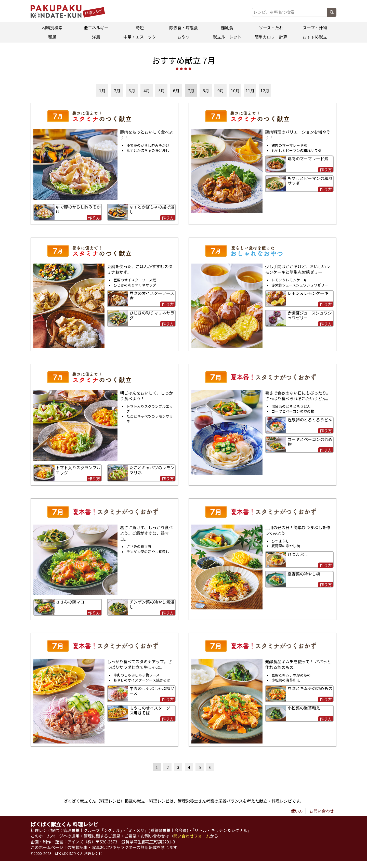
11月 (250, 90)
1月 (102, 90)
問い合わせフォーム (191, 836)
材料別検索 (52, 27)
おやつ (183, 37)
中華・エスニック (139, 37)
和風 (52, 37)
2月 (117, 90)
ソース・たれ (271, 27)
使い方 (297, 811)
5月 (161, 90)
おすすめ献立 (315, 37)
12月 (264, 90)
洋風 (96, 37)
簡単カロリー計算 (271, 37)
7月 (191, 90)
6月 (176, 90)
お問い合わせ (321, 811)
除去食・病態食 (183, 27)
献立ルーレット (227, 37)
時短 (140, 27)
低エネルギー (96, 27)
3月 (132, 90)
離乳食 (227, 27)
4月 (146, 90)
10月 (235, 90)
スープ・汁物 (315, 27)
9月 (220, 90)
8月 (206, 90)
